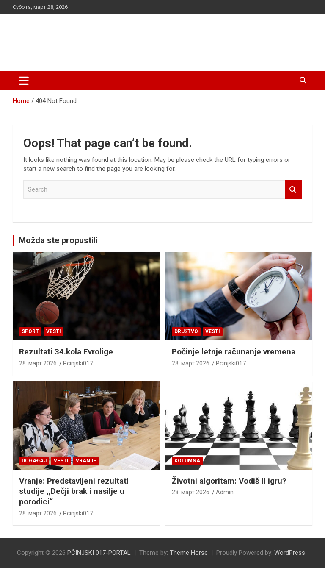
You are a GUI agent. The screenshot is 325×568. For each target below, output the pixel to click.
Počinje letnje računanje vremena (233, 351)
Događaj (34, 461)
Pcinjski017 (78, 363)
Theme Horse (189, 553)
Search (293, 189)
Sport (30, 331)
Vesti (53, 331)
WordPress (289, 553)
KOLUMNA (187, 461)
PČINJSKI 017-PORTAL (102, 38)
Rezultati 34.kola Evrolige (66, 351)
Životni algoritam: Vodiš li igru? (229, 481)
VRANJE (86, 461)
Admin (225, 492)
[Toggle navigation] (24, 80)
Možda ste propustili (58, 240)
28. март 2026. (38, 363)
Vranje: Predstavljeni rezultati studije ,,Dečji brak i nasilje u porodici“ (74, 491)
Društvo (186, 331)
